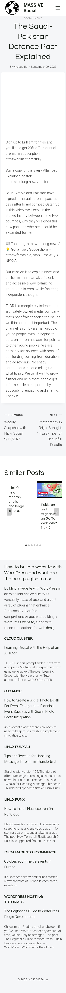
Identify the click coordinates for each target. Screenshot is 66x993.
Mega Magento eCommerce (30, 852)
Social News (33, 18)
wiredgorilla (20, 66)
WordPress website (19, 622)
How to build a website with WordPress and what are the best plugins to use (33, 573)
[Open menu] (58, 7)
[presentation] (49, 489)
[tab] (26, 545)
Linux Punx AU (17, 747)
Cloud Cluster (18, 638)
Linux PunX (14, 799)
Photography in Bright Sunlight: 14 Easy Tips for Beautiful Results (49, 429)
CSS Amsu (12, 691)
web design (47, 628)
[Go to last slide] (9, 512)
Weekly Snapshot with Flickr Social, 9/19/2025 (17, 426)
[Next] (56, 512)
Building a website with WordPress (30, 588)
